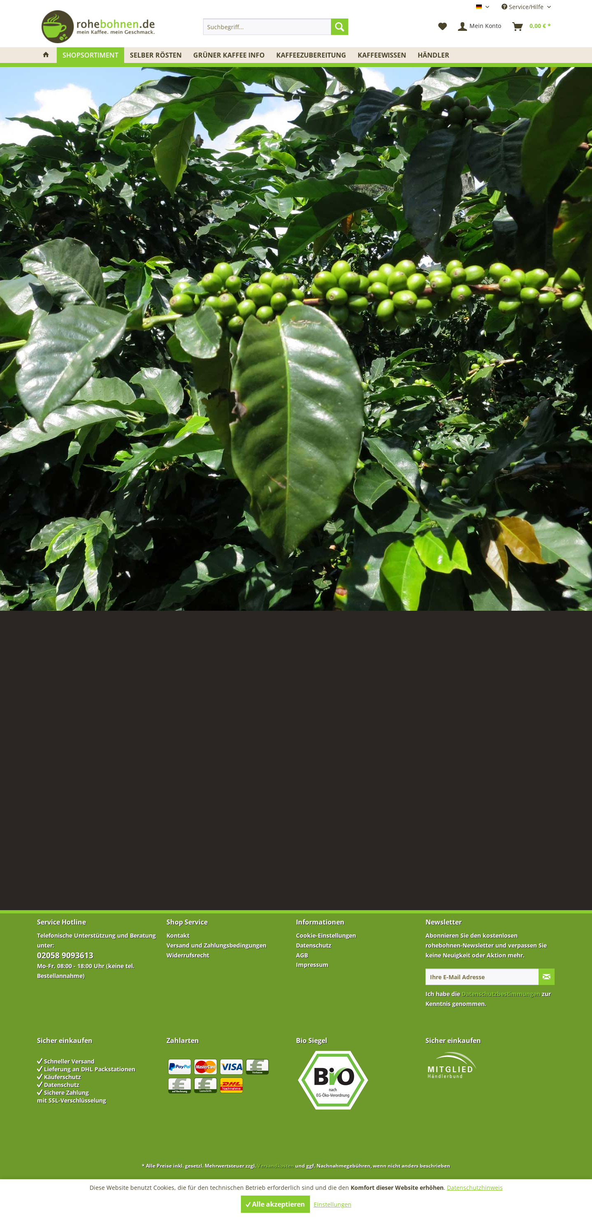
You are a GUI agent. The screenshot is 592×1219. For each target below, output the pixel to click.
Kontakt (178, 935)
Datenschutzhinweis (475, 1187)
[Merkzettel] (442, 27)
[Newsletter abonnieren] (547, 977)
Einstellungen (333, 1204)
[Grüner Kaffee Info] (229, 55)
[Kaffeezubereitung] (311, 55)
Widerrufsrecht (187, 955)
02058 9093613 (65, 955)
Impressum (312, 965)
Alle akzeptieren (275, 1204)
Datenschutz (313, 945)
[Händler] (433, 55)
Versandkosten (275, 1165)
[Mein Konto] (480, 27)
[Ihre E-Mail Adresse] (482, 977)
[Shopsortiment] (90, 55)
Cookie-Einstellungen (326, 935)
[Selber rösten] (155, 55)
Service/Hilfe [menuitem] (523, 7)
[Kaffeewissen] (382, 55)
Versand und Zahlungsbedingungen (216, 945)
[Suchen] (339, 27)
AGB (302, 955)
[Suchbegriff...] (275, 27)
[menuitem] (275, 27)
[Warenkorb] (532, 27)
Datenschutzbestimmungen (501, 994)
